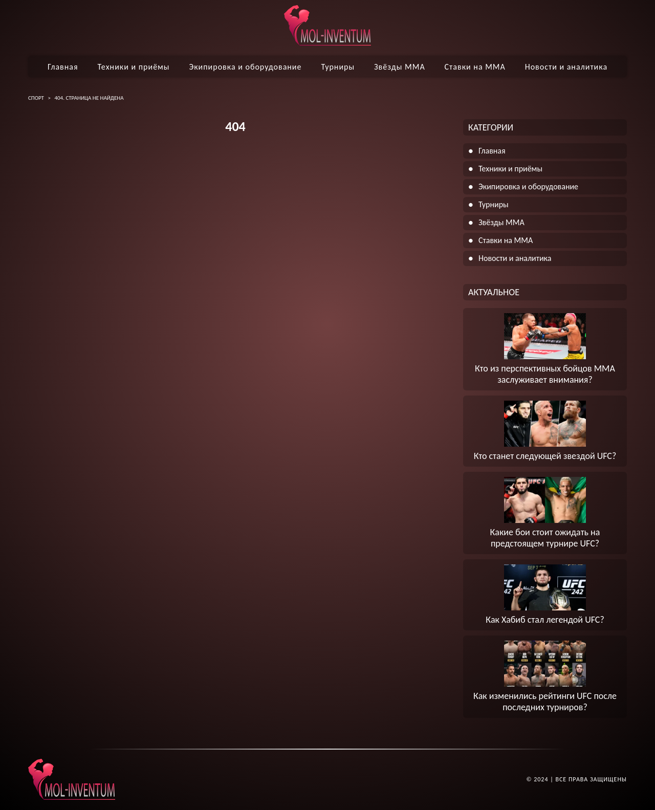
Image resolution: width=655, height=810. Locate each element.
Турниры (338, 67)
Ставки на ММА (475, 67)
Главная (63, 67)
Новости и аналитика (566, 67)
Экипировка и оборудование (245, 67)
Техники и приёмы (133, 67)
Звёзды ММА (399, 67)
